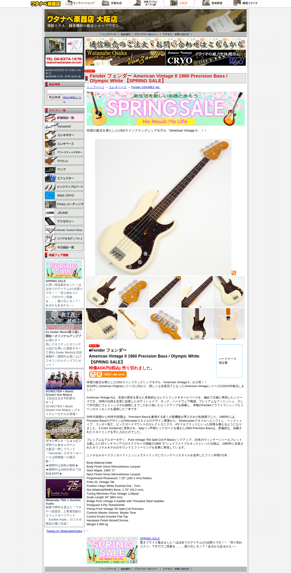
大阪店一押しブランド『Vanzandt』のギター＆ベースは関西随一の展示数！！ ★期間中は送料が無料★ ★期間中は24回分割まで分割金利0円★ (64, 455)
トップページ (95, 87)
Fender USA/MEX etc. (145, 87)
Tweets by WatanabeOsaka (64, 531)
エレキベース (118, 87)
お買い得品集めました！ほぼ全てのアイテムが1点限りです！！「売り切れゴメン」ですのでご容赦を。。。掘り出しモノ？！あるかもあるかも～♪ (64, 292)
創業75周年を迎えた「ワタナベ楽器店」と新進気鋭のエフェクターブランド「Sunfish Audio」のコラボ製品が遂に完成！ (64, 510)
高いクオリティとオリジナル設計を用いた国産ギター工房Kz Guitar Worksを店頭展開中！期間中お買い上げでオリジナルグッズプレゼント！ (64, 346)
